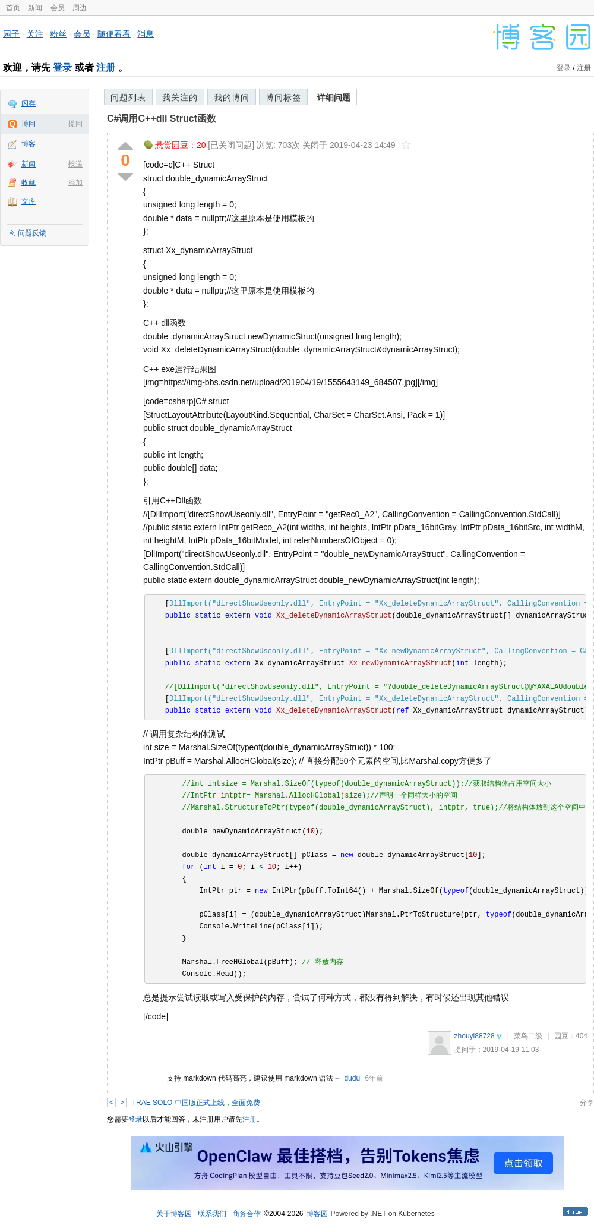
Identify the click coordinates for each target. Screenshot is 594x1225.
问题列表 (128, 97)
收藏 (28, 182)
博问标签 (283, 97)
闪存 (28, 103)
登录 (62, 67)
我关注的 (180, 97)
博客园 (317, 1214)
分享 (587, 1102)
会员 (57, 8)
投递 (75, 164)
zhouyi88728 (474, 1036)
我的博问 (231, 97)
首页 (13, 8)
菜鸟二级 (528, 1036)
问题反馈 (32, 233)
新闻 (35, 8)
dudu (352, 1078)
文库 (28, 201)
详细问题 (333, 97)
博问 (28, 123)
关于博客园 (174, 1214)
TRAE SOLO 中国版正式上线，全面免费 (196, 1102)
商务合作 (246, 1214)
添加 (75, 182)
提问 (75, 123)
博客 (28, 144)
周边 (79, 8)
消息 (145, 34)
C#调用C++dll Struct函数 (161, 119)
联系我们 (212, 1214)
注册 (105, 67)
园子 (11, 34)
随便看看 (114, 34)
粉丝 (58, 34)
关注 (35, 34)
